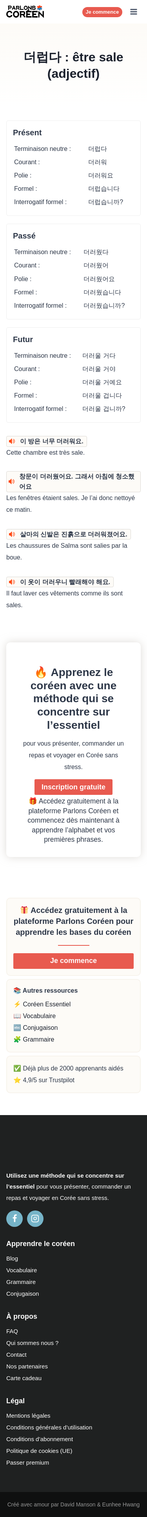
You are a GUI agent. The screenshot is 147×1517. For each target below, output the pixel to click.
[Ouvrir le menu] (133, 11)
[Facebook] (14, 1218)
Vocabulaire (21, 1270)
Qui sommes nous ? (32, 1342)
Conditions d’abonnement (39, 1439)
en (55, 1197)
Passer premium (27, 1462)
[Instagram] (35, 1218)
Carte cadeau (24, 1378)
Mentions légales (28, 1415)
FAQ (12, 1331)
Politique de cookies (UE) (39, 1450)
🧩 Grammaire (33, 1039)
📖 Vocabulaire (34, 1016)
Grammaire (21, 1282)
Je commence (102, 12)
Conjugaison (22, 1293)
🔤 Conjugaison (35, 1027)
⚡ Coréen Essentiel (42, 1004)
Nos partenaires (27, 1366)
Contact (16, 1354)
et (25, 1197)
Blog (12, 1258)
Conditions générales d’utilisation (49, 1427)
